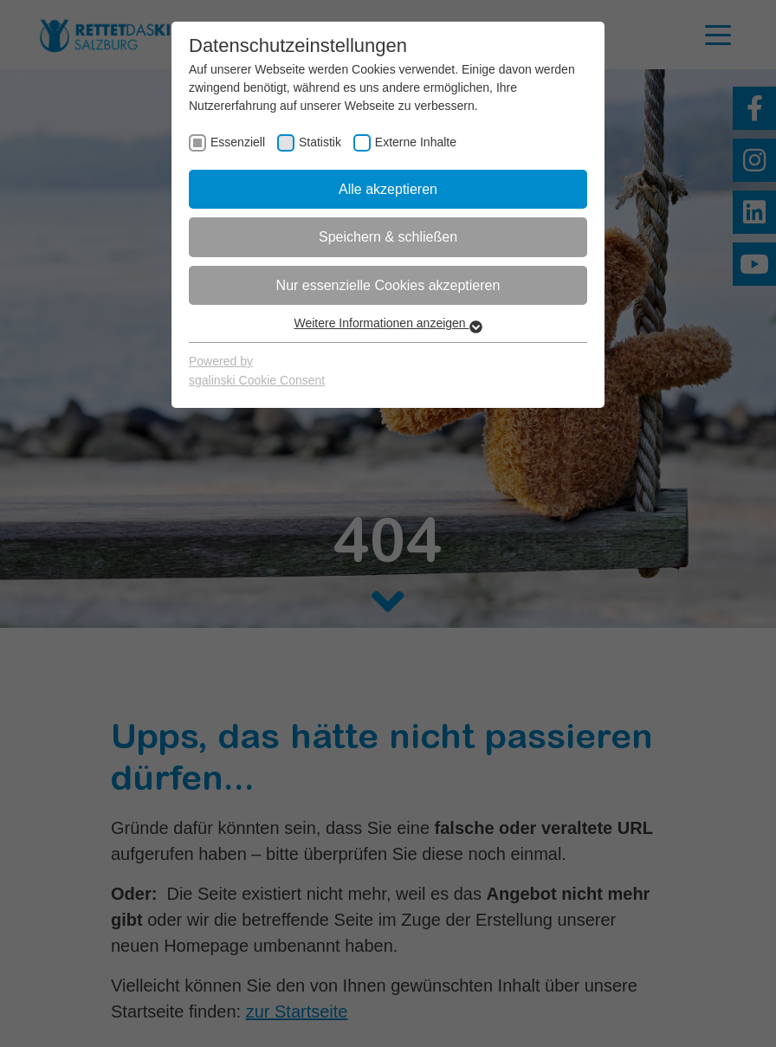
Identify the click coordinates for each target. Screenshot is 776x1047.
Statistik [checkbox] (320, 142)
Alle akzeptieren (388, 189)
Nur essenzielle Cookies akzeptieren (388, 285)
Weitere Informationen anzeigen (388, 323)
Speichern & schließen (388, 236)
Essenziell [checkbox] (237, 142)
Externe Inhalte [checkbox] (415, 142)
